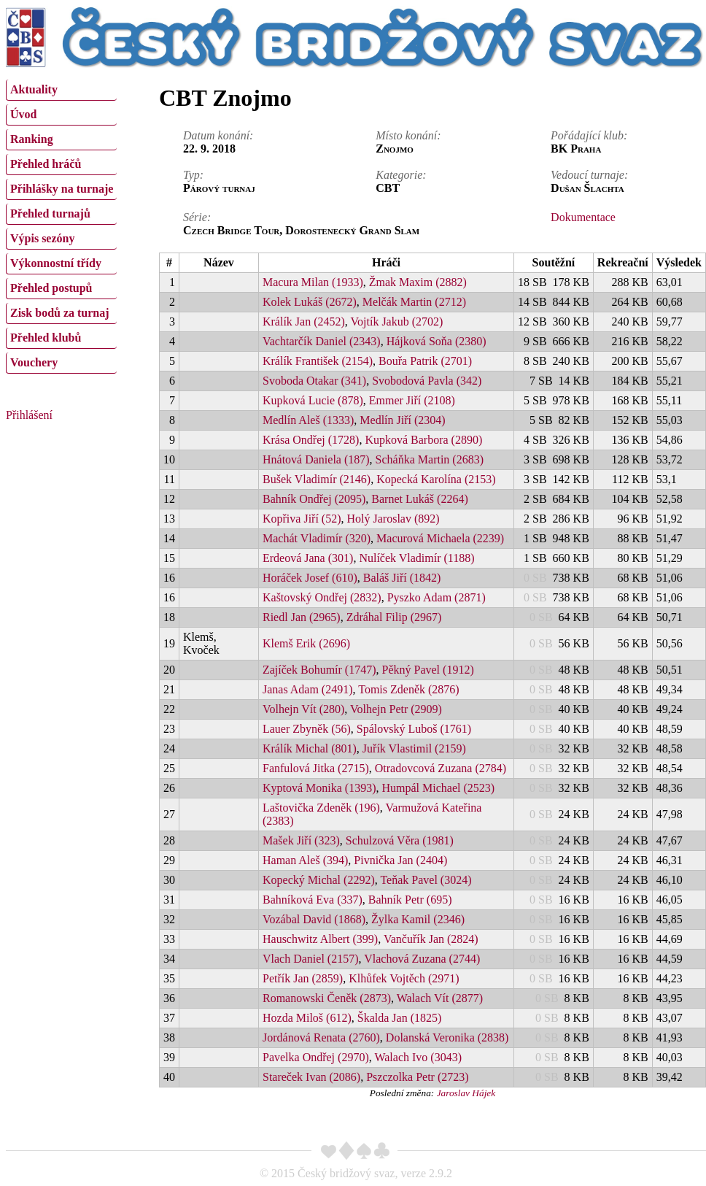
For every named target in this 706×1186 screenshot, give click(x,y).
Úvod (23, 114)
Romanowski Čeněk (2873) (327, 998)
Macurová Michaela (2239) (440, 538)
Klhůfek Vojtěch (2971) (404, 978)
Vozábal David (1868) (314, 919)
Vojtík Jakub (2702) (397, 321)
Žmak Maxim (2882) (418, 282)
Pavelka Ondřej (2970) (316, 1057)
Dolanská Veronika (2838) (447, 1037)
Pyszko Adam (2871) (436, 597)
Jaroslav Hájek (466, 1092)
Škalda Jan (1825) (399, 1018)
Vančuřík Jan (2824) (431, 939)
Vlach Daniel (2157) (311, 958)
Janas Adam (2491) (308, 689)
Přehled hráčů (45, 164)
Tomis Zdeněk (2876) (408, 689)
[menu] (61, 225)
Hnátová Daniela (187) (316, 459)
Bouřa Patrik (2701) (425, 361)
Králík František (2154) (318, 361)
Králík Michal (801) (310, 748)
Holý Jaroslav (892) (393, 518)
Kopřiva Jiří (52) (302, 518)
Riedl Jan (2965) (302, 617)
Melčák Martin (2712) (414, 302)
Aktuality (34, 89)
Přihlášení (29, 415)
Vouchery (34, 362)
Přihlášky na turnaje (61, 188)
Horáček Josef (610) (310, 577)
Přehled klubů (45, 337)
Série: (197, 217)
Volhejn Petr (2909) (396, 709)
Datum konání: (218, 135)
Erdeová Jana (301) (308, 558)
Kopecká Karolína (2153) (436, 479)
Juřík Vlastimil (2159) (414, 748)
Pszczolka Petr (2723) (417, 1077)
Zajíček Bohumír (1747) (319, 669)
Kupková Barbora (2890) (423, 440)
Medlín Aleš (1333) (308, 420)
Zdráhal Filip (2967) (394, 617)
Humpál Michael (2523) (438, 788)
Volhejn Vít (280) (303, 709)
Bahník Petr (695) (410, 899)
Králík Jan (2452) (304, 321)
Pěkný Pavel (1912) (428, 669)
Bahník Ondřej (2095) (314, 499)
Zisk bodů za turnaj (59, 313)
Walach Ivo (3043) (418, 1057)
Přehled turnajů (50, 213)
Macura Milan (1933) (313, 282)
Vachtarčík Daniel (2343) (322, 341)
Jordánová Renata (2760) (321, 1037)
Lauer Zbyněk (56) (307, 729)
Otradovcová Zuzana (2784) (440, 768)
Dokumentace (583, 217)
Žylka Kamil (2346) (418, 919)
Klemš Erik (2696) (306, 643)
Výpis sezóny (42, 238)
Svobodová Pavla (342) (426, 380)
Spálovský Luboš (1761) (414, 729)
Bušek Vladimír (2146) (317, 479)
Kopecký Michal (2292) (319, 880)
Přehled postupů (51, 288)
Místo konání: (408, 135)
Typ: (193, 175)
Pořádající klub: (589, 135)
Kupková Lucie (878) (313, 400)
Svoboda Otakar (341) (314, 380)
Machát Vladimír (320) (317, 538)
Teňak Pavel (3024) (425, 880)
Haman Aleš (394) (305, 860)
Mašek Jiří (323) (301, 840)
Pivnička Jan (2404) (400, 860)
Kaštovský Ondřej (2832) (322, 597)
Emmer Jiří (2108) (412, 400)
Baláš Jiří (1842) (402, 577)
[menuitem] (61, 90)
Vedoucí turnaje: (589, 175)
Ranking (31, 139)
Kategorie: (401, 175)
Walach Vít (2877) (440, 998)
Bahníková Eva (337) (312, 899)
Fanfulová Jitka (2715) (316, 768)
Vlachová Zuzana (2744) (422, 958)
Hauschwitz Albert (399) (320, 939)
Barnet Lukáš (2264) (419, 499)
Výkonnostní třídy (55, 263)
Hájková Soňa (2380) (436, 341)
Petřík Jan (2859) (303, 978)
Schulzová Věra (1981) (400, 840)
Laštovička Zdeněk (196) (321, 807)
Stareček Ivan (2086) (311, 1077)
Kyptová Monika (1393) (319, 788)
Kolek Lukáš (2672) (310, 302)
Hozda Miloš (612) (307, 1018)
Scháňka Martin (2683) (430, 459)
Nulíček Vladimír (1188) (416, 558)
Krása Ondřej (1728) (311, 440)
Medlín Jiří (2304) (402, 420)
